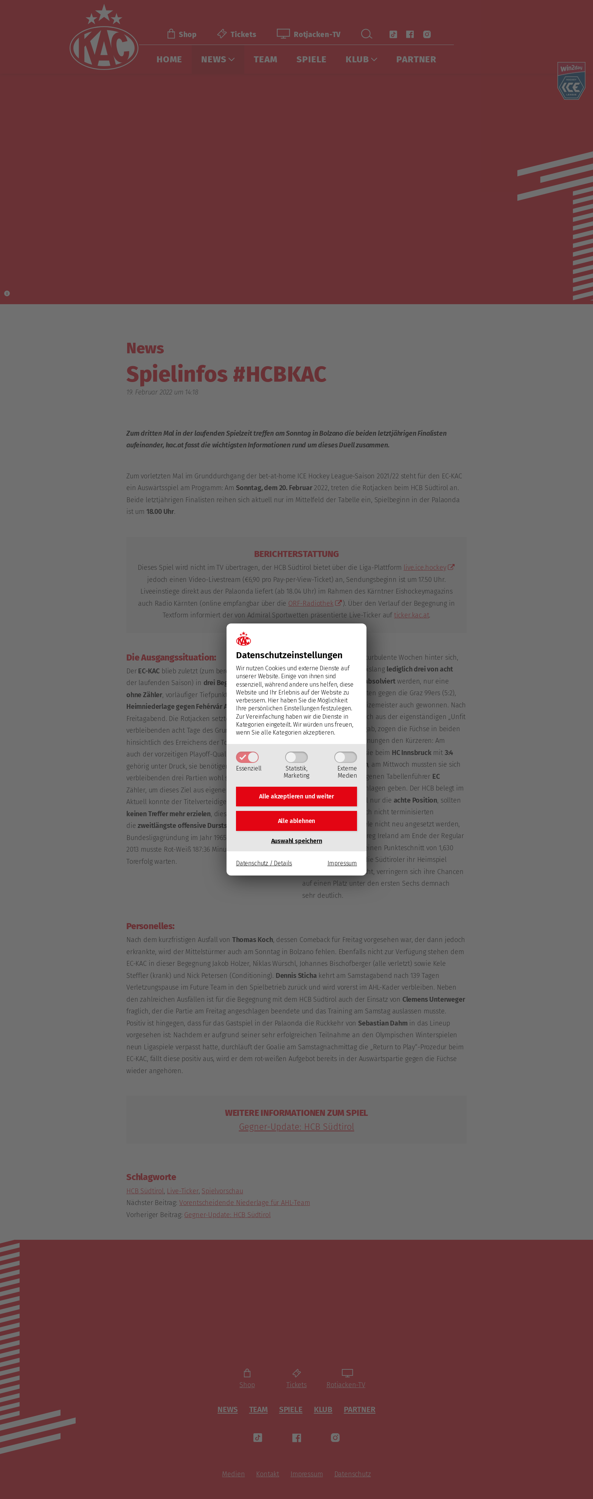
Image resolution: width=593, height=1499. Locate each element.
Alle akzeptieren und (296, 795)
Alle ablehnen (296, 821)
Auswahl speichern (296, 842)
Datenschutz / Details (264, 864)
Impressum (342, 864)
